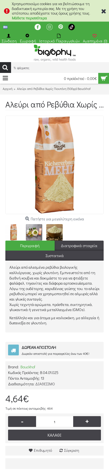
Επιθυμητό (43, 450)
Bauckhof (27, 366)
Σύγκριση (71, 450)
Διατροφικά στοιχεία (79, 245)
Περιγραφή (30, 245)
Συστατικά (54, 255)
